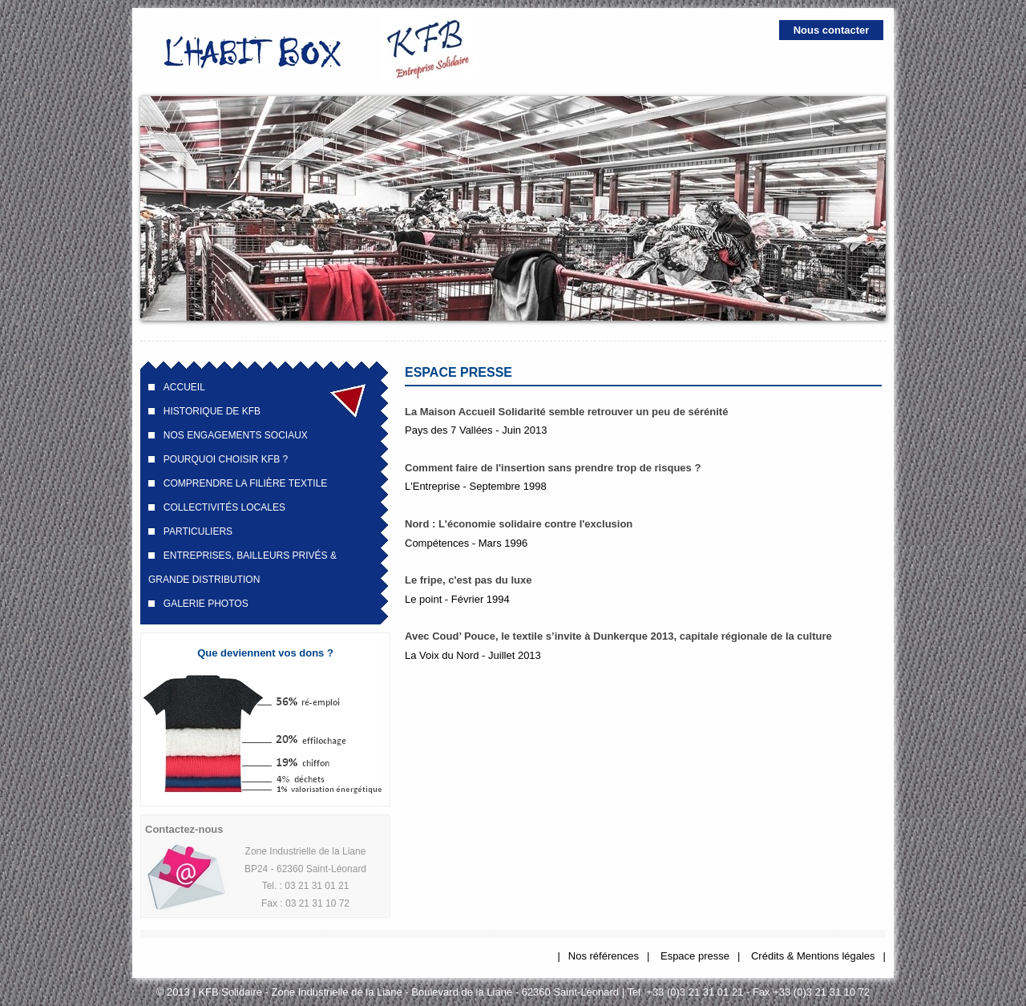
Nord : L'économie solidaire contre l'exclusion (518, 524)
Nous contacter (832, 30)
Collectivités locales (224, 507)
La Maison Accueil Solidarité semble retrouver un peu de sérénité (566, 412)
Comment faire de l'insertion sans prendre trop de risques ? (553, 468)
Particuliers (198, 531)
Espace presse (694, 956)
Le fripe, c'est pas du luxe (468, 580)
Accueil (184, 387)
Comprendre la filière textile (246, 483)
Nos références (603, 956)
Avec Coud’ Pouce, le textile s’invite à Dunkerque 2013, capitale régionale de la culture (618, 636)
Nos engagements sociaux (236, 435)
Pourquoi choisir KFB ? (226, 459)
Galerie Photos (206, 603)
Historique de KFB (212, 411)
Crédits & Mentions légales (813, 956)
